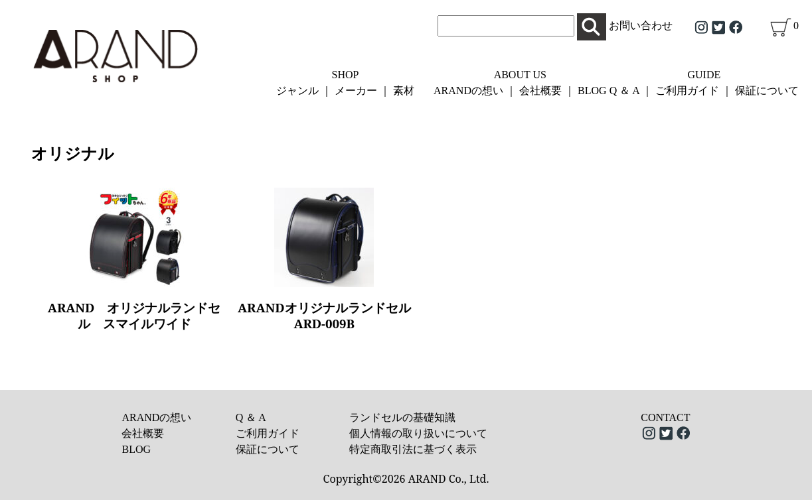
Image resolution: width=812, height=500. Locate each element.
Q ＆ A (624, 90)
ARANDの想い (468, 90)
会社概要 (540, 90)
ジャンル (297, 90)
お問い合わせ (641, 25)
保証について (767, 90)
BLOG (592, 90)
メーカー (356, 90)
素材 (403, 90)
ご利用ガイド (687, 90)
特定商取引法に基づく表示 (413, 449)
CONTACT (665, 417)
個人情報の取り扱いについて (418, 433)
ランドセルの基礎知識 (402, 417)
